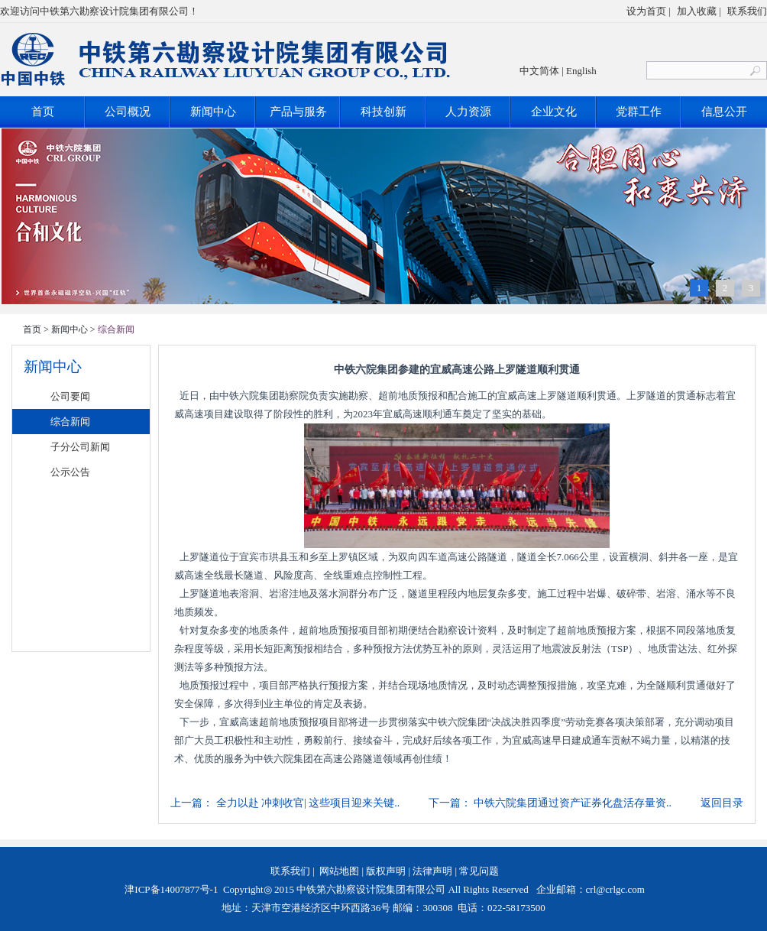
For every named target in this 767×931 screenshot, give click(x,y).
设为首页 (646, 11)
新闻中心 (213, 111)
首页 (42, 111)
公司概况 (127, 111)
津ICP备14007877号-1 (170, 889)
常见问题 (479, 871)
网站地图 (339, 871)
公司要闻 (70, 396)
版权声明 (386, 871)
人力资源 (468, 111)
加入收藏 (697, 11)
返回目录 (722, 803)
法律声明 (432, 871)
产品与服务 (298, 111)
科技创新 (383, 111)
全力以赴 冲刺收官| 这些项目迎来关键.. (308, 803)
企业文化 (554, 111)
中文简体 (539, 70)
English (581, 70)
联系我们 (747, 11)
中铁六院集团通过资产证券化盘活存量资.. (573, 803)
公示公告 (70, 472)
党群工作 (639, 111)
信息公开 (724, 111)
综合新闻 (70, 421)
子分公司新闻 (80, 447)
